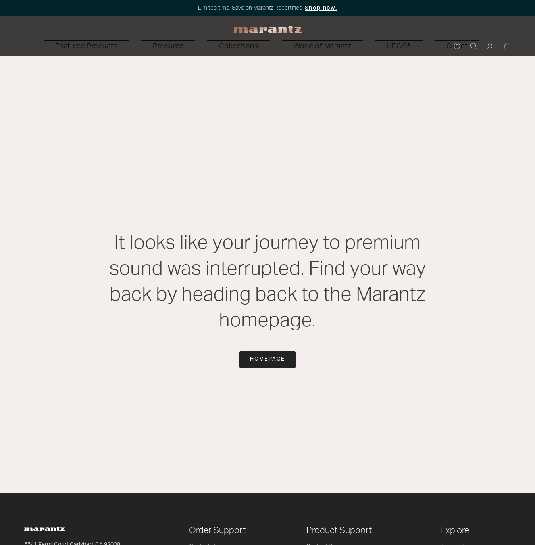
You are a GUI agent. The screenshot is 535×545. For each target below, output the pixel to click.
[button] (159, 46)
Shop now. (321, 8)
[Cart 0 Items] (507, 46)
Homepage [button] (267, 359)
